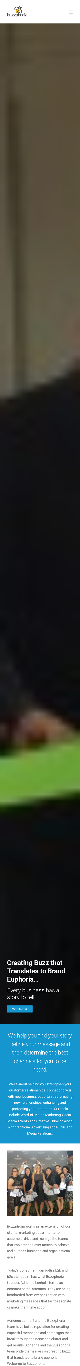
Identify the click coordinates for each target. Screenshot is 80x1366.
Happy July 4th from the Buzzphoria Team (35, 1015)
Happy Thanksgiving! (32, 938)
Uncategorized (25, 911)
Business (19, 916)
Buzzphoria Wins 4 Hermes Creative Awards (38, 975)
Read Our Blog (40, 1051)
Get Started (20, 90)
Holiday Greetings (45, 911)
